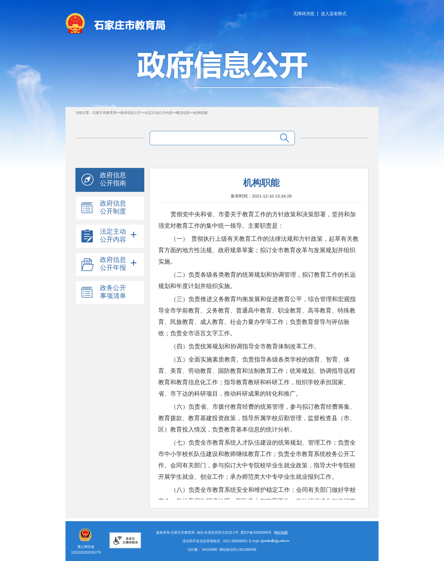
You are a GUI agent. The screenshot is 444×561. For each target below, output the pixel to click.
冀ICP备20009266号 (256, 533)
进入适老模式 (333, 13)
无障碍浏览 (303, 13)
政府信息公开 (130, 113)
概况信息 (183, 113)
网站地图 (281, 533)
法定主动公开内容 (158, 113)
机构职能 (200, 113)
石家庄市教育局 (104, 113)
